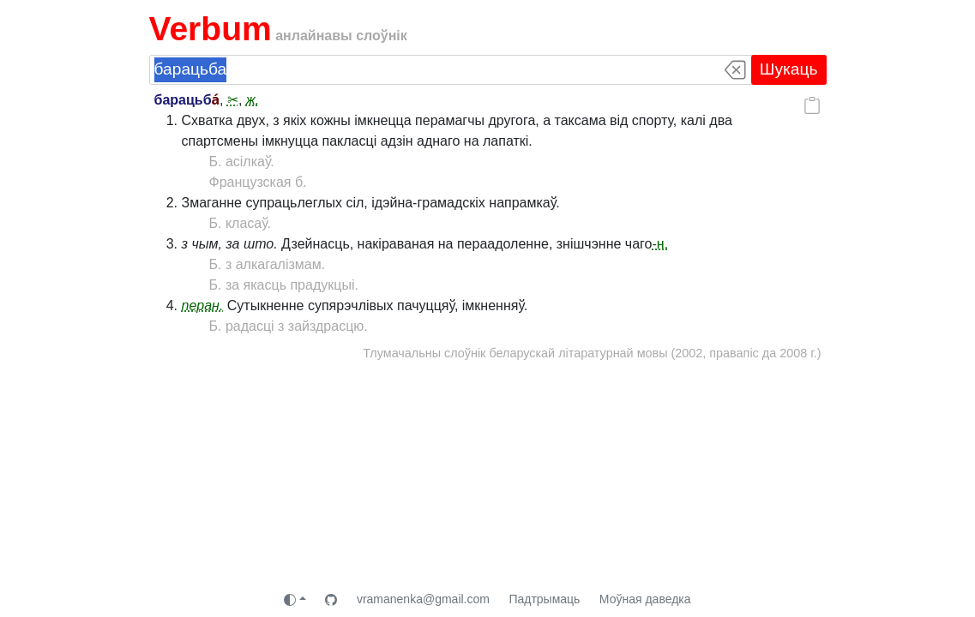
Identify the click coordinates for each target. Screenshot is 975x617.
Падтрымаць (544, 599)
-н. (660, 244)
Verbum (210, 28)
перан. (203, 305)
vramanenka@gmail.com (423, 599)
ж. (252, 100)
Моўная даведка (645, 599)
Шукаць (789, 69)
